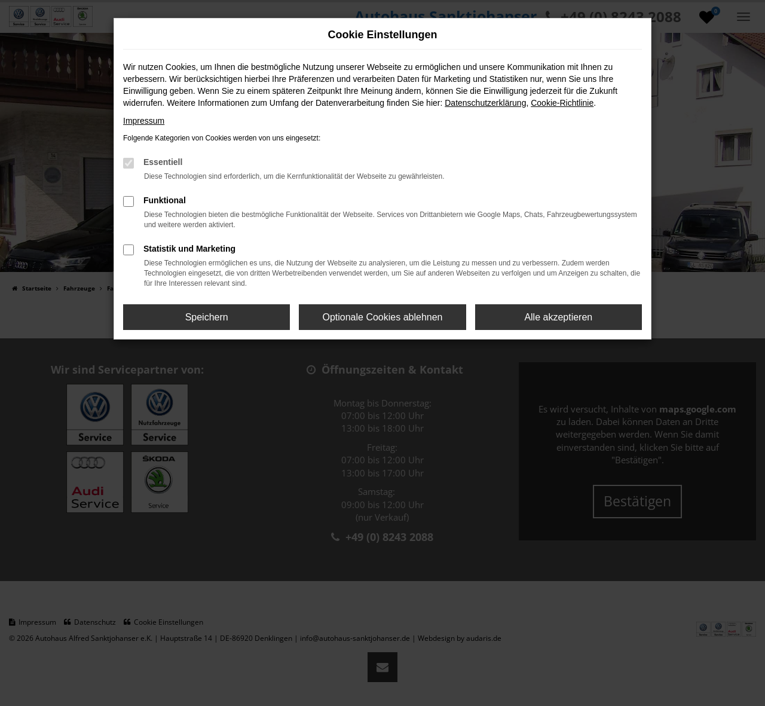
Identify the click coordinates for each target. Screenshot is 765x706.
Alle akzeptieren (558, 317)
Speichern (206, 317)
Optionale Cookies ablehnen (382, 317)
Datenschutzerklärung (485, 103)
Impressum (143, 121)
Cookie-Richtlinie (562, 103)
